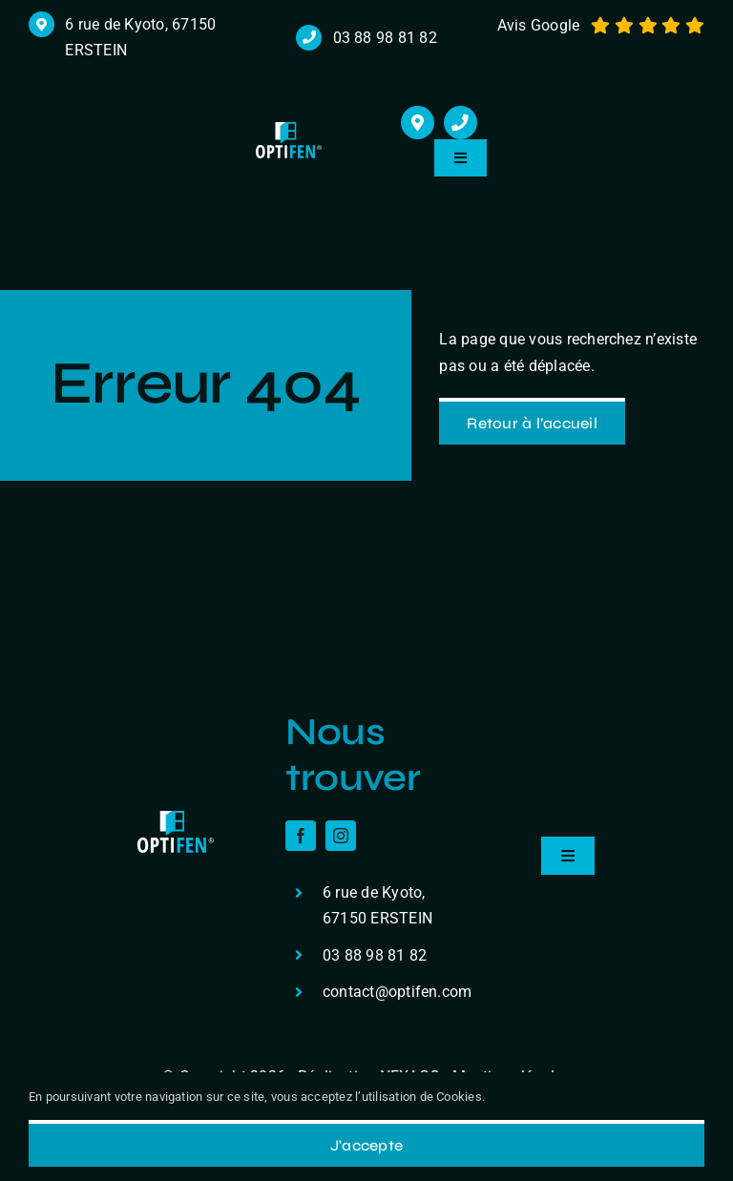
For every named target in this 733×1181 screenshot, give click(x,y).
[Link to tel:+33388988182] (460, 122)
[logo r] (289, 129)
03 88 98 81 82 (385, 38)
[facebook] (300, 835)
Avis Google (538, 25)
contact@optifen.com (397, 992)
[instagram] (340, 835)
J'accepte (366, 1145)
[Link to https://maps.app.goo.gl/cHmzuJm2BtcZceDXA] (417, 122)
